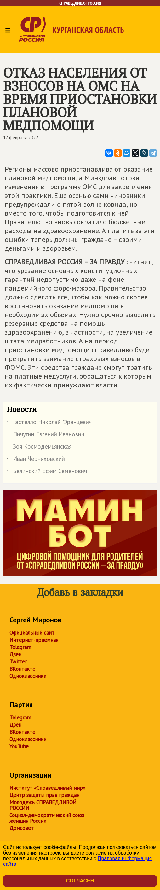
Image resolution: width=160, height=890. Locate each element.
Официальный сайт (31, 633)
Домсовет (21, 828)
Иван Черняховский (36, 460)
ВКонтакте (22, 669)
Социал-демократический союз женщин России (46, 818)
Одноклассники (27, 676)
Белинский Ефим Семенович (47, 472)
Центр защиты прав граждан (44, 795)
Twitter (18, 661)
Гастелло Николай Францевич (49, 423)
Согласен (80, 880)
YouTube (19, 746)
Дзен (15, 654)
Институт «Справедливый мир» (47, 788)
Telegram (20, 647)
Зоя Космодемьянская (39, 448)
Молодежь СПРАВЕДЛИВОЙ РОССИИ (43, 805)
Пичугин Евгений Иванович (45, 435)
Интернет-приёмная (33, 640)
